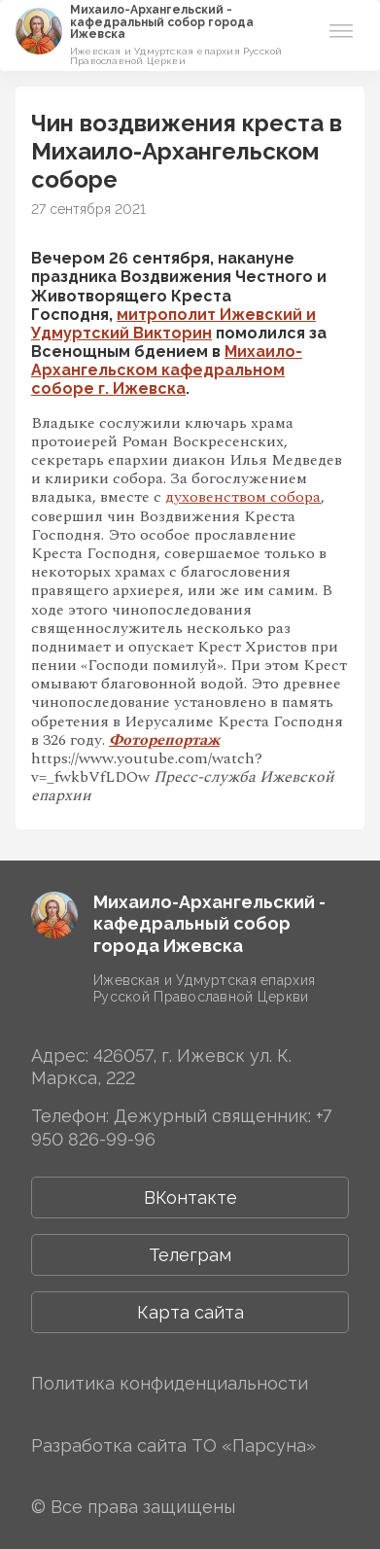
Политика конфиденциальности (169, 1383)
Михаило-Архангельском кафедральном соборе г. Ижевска (166, 370)
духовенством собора (243, 497)
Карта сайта (190, 1312)
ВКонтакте (190, 1197)
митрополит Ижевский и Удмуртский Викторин (173, 323)
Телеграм (190, 1255)
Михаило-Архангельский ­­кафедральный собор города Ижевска (162, 22)
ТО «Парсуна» (253, 1445)
